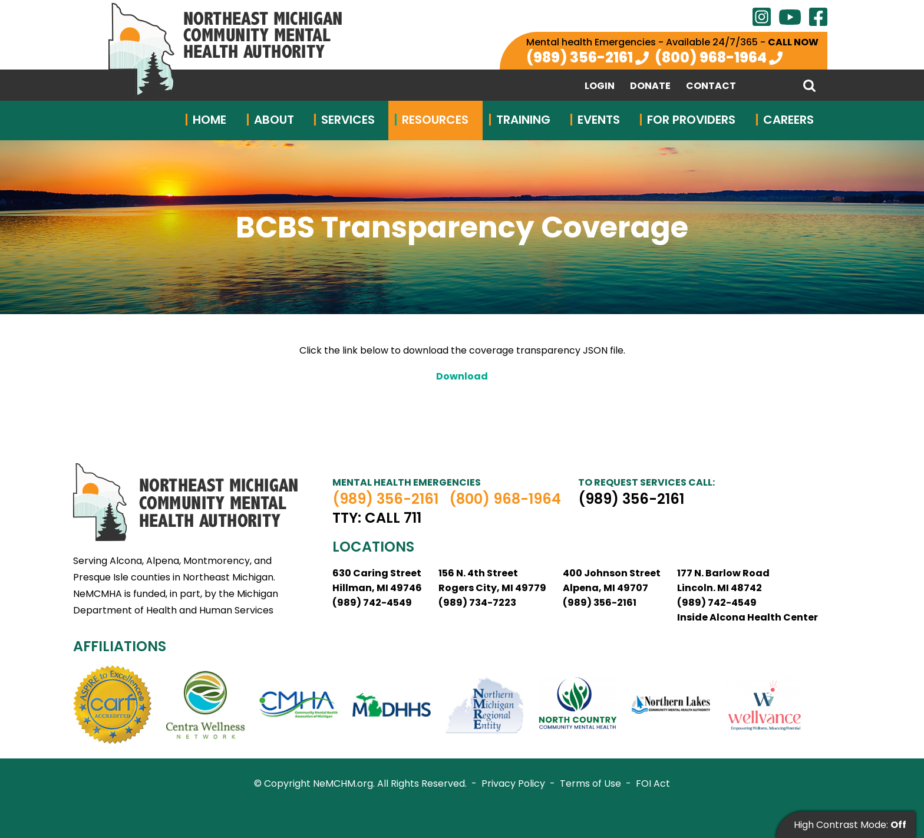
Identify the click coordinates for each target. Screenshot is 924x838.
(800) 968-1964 (711, 57)
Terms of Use (590, 783)
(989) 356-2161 (579, 57)
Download (462, 376)
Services (348, 119)
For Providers (691, 119)
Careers (788, 119)
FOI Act (653, 783)
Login (600, 86)
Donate (650, 86)
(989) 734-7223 (477, 602)
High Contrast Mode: (850, 825)
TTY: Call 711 (376, 518)
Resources (435, 119)
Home (209, 119)
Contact (711, 86)
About (274, 119)
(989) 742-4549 (372, 602)
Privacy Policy (513, 783)
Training (523, 119)
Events (599, 119)
